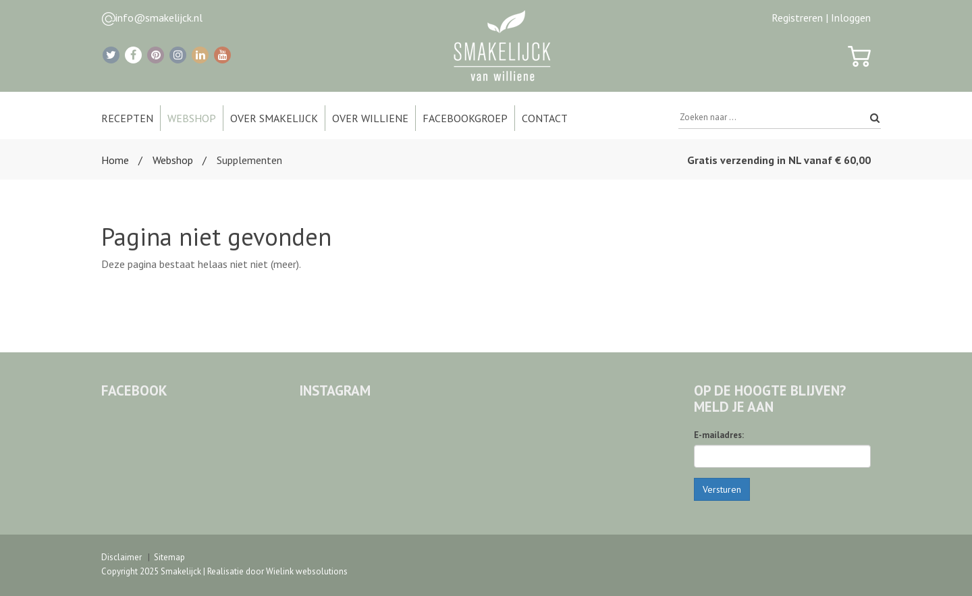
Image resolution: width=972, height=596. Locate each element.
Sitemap (169, 557)
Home (115, 160)
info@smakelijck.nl (158, 17)
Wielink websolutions (307, 571)
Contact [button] (545, 118)
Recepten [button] (127, 118)
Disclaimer (121, 557)
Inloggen (851, 17)
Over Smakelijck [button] (274, 118)
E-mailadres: (719, 435)
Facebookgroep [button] (465, 118)
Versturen (722, 489)
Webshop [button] (191, 118)
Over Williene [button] (370, 118)
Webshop (173, 160)
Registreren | (800, 17)
